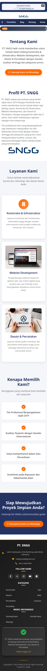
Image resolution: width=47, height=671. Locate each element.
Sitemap (9, 622)
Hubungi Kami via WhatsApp (23, 72)
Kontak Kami (35, 616)
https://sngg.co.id (23, 651)
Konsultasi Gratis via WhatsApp (23, 524)
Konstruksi (10, 590)
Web (39, 595)
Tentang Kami (12, 616)
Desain (9, 595)
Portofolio (10, 606)
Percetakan (11, 601)
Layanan (37, 601)
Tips (39, 590)
